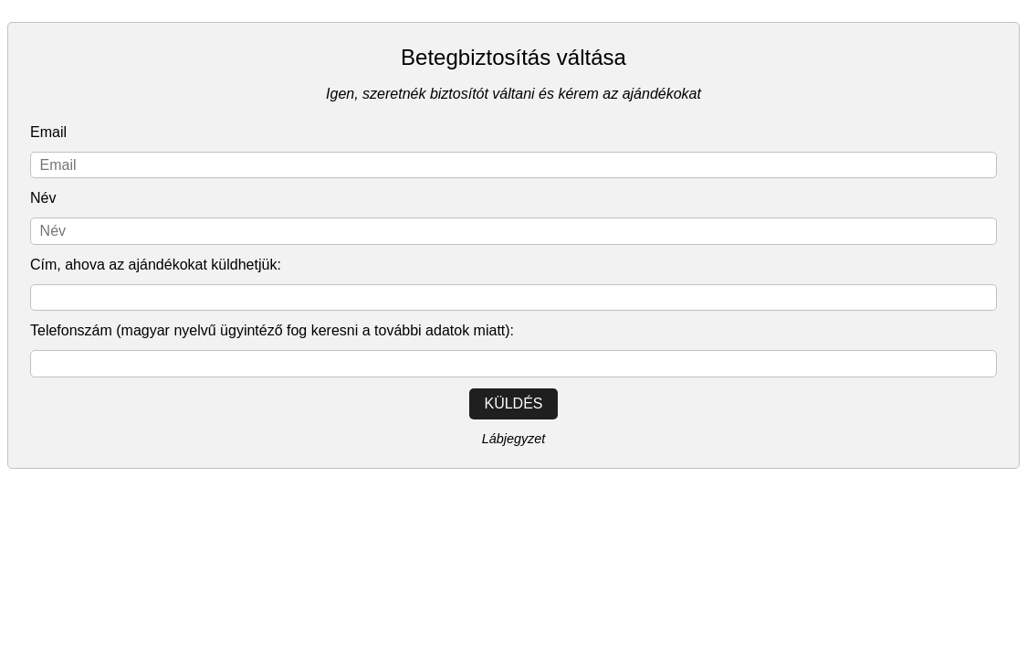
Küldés (513, 403)
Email (48, 132)
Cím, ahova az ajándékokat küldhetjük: (155, 264)
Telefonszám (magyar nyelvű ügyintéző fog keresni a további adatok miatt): (272, 330)
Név (43, 198)
